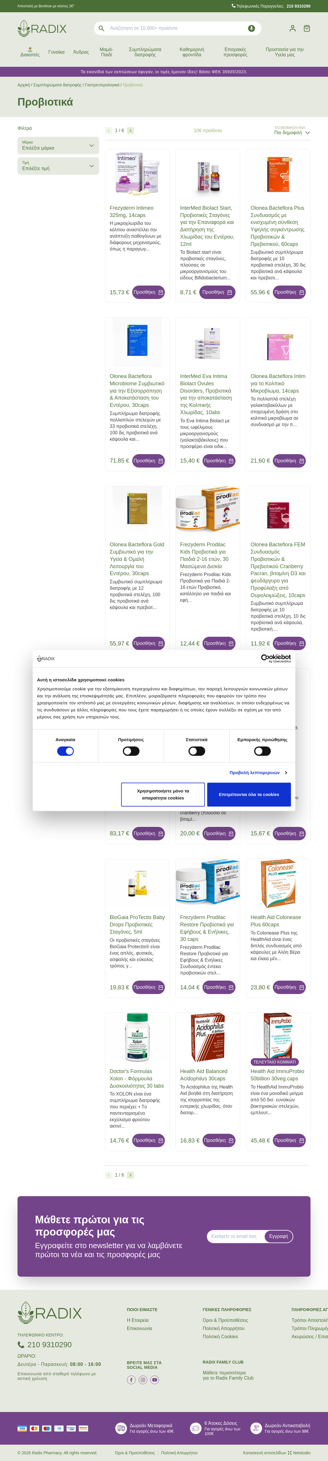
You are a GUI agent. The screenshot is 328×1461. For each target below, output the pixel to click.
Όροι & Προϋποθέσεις (225, 1320)
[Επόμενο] (130, 130)
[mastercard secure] (85, 1428)
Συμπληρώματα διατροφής (145, 52)
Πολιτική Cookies (220, 1336)
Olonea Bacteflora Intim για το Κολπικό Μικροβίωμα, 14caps (278, 383)
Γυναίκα (56, 52)
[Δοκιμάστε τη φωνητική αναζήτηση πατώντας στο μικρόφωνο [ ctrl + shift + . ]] (252, 28)
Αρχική (24, 85)
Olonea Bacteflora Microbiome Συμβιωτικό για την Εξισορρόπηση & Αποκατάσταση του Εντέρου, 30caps (137, 390)
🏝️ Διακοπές (30, 52)
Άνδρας (81, 52)
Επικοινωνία (139, 1328)
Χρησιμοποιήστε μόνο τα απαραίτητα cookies (163, 794)
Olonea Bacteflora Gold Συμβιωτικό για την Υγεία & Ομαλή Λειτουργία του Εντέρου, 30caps (137, 559)
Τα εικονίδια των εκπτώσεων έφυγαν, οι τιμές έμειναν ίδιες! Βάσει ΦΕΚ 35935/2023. (164, 71)
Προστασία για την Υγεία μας (285, 52)
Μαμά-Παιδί (106, 52)
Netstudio (299, 1452)
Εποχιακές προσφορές (235, 52)
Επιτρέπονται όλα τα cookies (249, 794)
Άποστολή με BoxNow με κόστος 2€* (46, 6)
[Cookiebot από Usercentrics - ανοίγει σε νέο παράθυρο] (265, 658)
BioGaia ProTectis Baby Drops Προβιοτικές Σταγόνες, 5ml (137, 924)
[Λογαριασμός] (292, 28)
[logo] (42, 28)
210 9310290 (49, 1344)
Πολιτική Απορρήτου (224, 1328)
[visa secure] (73, 1428)
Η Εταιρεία (138, 1320)
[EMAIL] (237, 1236)
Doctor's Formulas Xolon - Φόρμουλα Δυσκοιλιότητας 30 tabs (137, 1078)
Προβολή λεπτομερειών (255, 772)
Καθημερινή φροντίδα (192, 52)
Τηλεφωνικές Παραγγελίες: (273, 6)
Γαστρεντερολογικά (102, 85)
